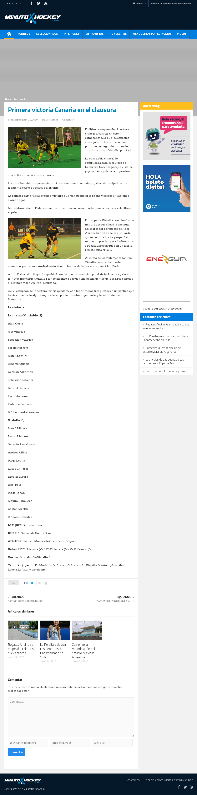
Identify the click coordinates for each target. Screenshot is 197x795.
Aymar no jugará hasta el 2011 (102, 599)
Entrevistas (95, 35)
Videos (181, 35)
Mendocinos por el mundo (152, 35)
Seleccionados (47, 35)
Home (8, 99)
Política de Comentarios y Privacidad (171, 3)
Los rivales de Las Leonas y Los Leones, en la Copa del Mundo (163, 361)
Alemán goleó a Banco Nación (39, 599)
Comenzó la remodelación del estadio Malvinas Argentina (83, 651)
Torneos (23, 35)
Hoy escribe (118, 35)
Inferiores (71, 35)
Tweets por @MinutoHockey (163, 308)
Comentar (68, 119)
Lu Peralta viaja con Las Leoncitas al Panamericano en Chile (53, 651)
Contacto (139, 3)
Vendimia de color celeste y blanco (167, 371)
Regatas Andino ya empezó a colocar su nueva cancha (21, 648)
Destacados (21, 99)
